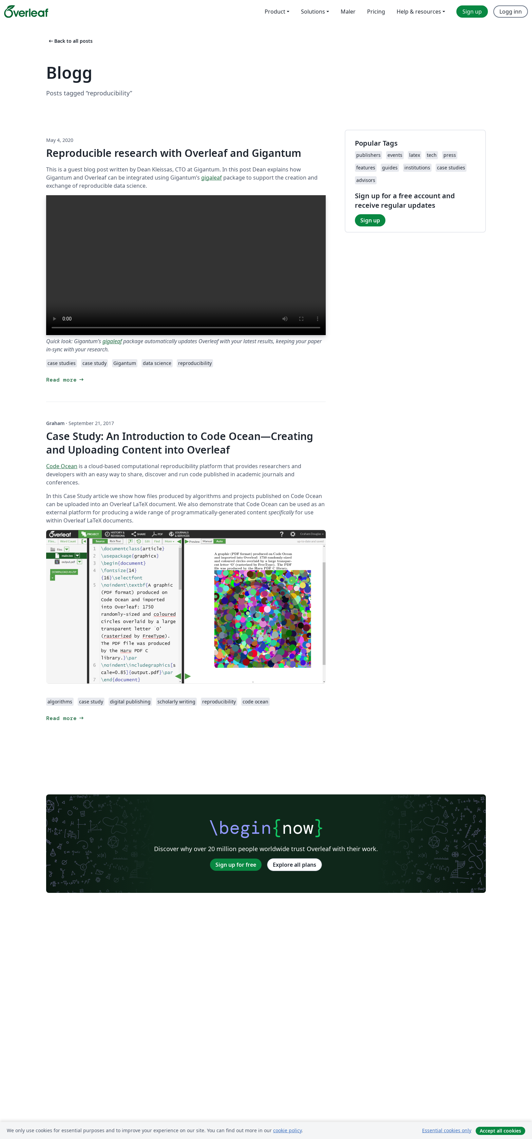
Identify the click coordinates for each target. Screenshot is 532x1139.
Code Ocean (61, 466)
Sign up (370, 220)
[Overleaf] (26, 11)
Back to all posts (70, 41)
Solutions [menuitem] (313, 11)
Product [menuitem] (275, 11)
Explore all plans (294, 864)
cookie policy (287, 1130)
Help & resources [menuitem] (419, 11)
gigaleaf (211, 177)
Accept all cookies (500, 1130)
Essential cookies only (446, 1130)
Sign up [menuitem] (472, 11)
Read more (65, 379)
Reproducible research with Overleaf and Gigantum (173, 153)
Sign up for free (235, 864)
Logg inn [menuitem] (510, 11)
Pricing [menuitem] (376, 11)
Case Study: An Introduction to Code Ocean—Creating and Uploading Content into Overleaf (179, 443)
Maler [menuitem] (348, 11)
